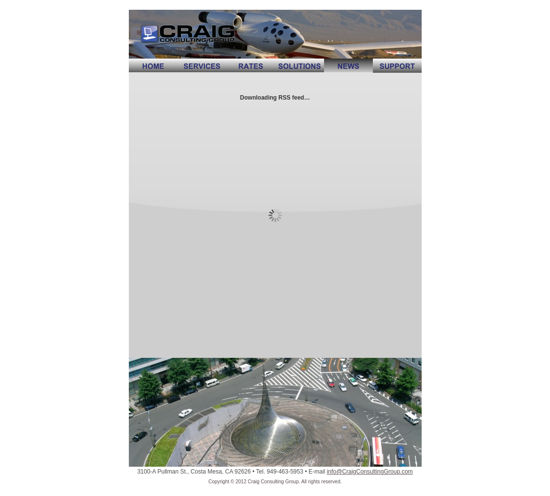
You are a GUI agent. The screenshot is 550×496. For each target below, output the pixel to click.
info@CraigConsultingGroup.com (370, 471)
